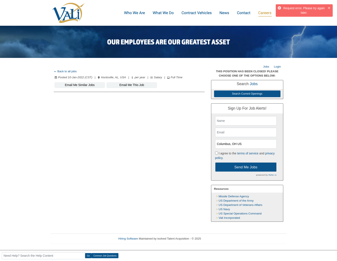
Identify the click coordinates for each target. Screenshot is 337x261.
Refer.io (273, 175)
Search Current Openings (247, 93)
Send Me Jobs (245, 167)
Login (277, 66)
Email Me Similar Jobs (80, 85)
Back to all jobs (65, 71)
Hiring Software (128, 238)
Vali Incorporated (229, 217)
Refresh (214, 238)
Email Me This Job (131, 85)
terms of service (248, 153)
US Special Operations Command (240, 213)
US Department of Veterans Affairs (240, 205)
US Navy (224, 209)
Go (88, 256)
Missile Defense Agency (234, 196)
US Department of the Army (236, 200)
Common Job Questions (104, 256)
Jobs (266, 66)
